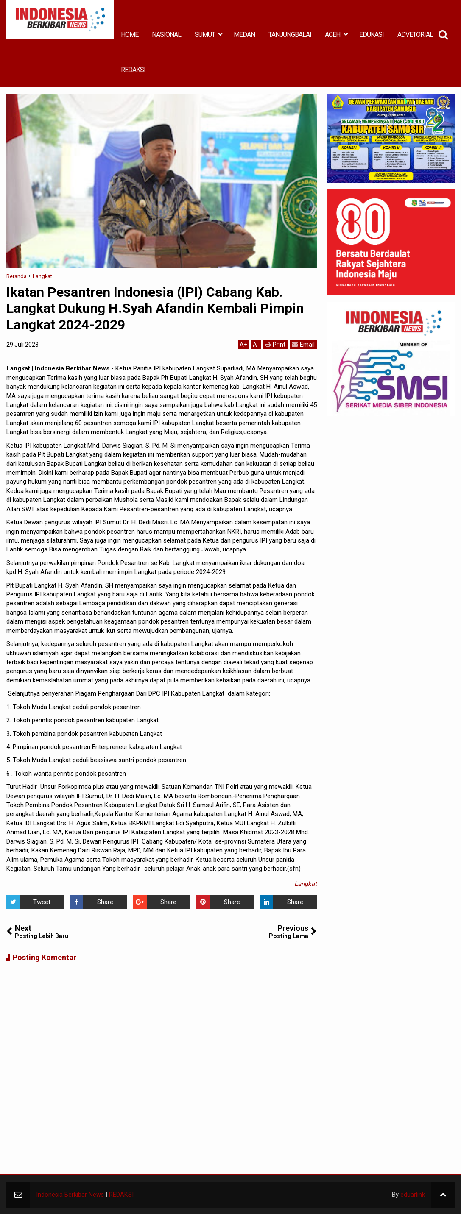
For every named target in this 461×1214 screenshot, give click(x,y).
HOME (129, 35)
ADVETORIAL (415, 35)
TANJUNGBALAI (289, 35)
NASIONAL (166, 35)
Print (275, 344)
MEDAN (244, 35)
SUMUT (205, 35)
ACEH (332, 35)
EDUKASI (371, 35)
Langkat (305, 884)
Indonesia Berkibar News (70, 1194)
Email (303, 344)
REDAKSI (133, 70)
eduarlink (412, 1194)
